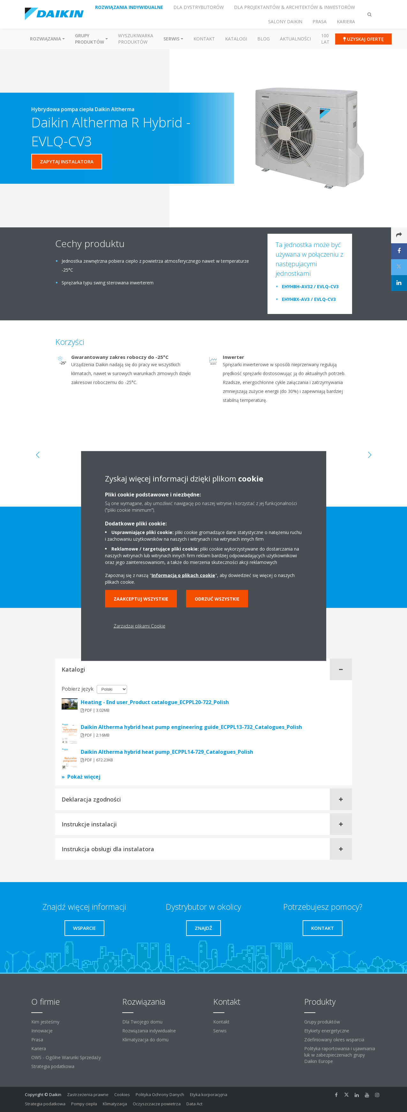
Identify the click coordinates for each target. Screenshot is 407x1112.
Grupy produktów (322, 1022)
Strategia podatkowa (52, 1066)
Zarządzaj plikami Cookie (139, 626)
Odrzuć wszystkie (217, 599)
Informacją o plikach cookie (183, 575)
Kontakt (204, 39)
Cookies (122, 1094)
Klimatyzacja (115, 1104)
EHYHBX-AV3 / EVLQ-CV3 (309, 299)
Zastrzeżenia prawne (88, 1094)
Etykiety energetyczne (326, 1031)
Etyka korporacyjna (208, 1094)
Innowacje (42, 1031)
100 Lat (325, 38)
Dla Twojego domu (142, 1022)
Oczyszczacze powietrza (157, 1104)
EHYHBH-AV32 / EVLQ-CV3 (310, 286)
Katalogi (236, 39)
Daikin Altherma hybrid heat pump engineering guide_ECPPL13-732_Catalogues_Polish (191, 727)
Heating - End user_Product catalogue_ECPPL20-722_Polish (155, 702)
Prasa (37, 1040)
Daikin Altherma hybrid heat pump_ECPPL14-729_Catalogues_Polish (167, 751)
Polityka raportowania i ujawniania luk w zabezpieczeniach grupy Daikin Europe (339, 1054)
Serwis (220, 1031)
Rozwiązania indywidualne (149, 1031)
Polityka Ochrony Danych (160, 1094)
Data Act (194, 1104)
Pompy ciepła (84, 1104)
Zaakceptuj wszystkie (141, 599)
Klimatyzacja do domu (145, 1040)
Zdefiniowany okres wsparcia (334, 1040)
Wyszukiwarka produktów (135, 38)
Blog (263, 39)
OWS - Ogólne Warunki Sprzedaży (66, 1057)
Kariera (38, 1048)
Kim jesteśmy (45, 1022)
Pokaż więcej (84, 776)
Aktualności (295, 39)
